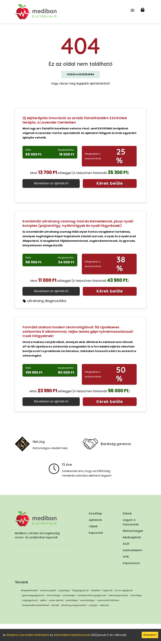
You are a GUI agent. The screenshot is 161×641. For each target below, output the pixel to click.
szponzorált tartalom (108, 600)
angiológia (64, 590)
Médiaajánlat (132, 537)
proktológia (72, 600)
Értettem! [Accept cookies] (150, 635)
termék (55, 605)
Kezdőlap (95, 513)
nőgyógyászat (30, 600)
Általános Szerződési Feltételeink (28, 635)
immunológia (53, 595)
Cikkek (93, 526)
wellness (104, 605)
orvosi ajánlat (56, 600)
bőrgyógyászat (80, 590)
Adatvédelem (132, 550)
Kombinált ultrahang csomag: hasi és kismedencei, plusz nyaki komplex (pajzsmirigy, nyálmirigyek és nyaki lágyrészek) (77, 223)
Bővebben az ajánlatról (51, 183)
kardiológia (69, 595)
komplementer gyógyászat (91, 595)
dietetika (95, 590)
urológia (93, 605)
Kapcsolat (96, 533)
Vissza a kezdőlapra (80, 74)
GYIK (126, 557)
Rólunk (127, 513)
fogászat (107, 590)
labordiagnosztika (118, 595)
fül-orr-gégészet (124, 590)
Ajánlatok (95, 520)
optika (43, 600)
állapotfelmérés (29, 590)
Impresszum (131, 563)
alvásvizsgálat (48, 590)
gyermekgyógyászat (33, 595)
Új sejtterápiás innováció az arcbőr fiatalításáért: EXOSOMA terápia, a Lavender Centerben (74, 120)
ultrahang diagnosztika (44, 300)
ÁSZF (126, 544)
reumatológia (87, 600)
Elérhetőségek (133, 531)
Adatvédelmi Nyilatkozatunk (72, 635)
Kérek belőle (110, 183)
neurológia (136, 595)
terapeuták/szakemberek (35, 605)
